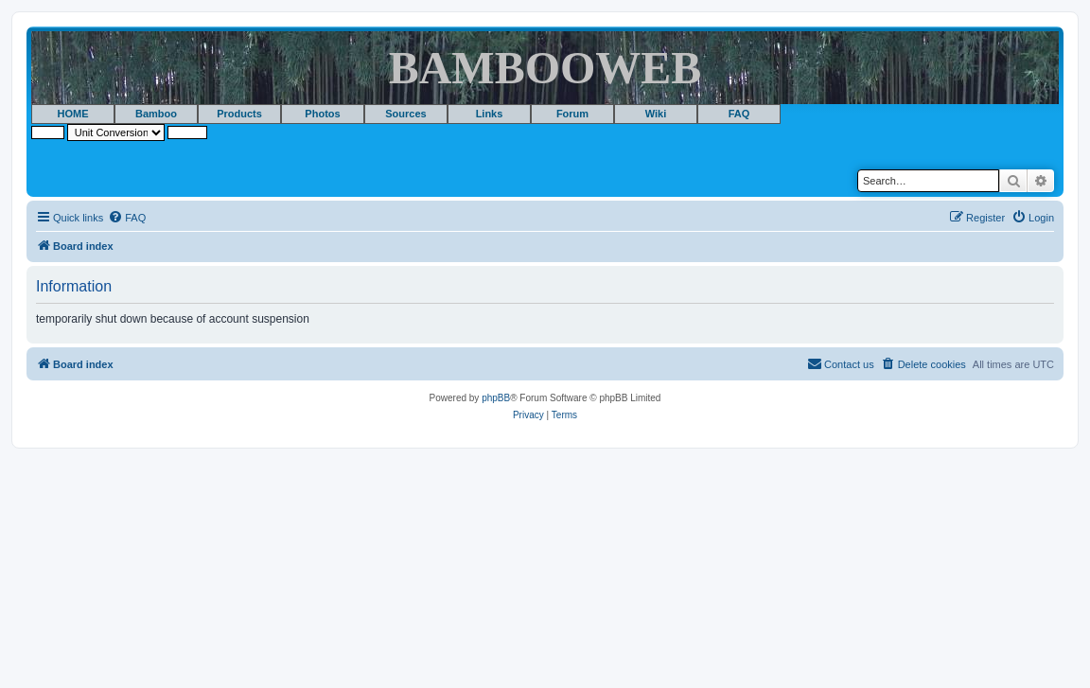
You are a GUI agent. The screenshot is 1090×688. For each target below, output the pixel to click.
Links (489, 113)
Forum (572, 113)
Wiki (656, 113)
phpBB (496, 398)
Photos (322, 113)
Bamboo (156, 113)
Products (239, 113)
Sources (405, 113)
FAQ (739, 113)
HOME (73, 113)
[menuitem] (127, 217)
